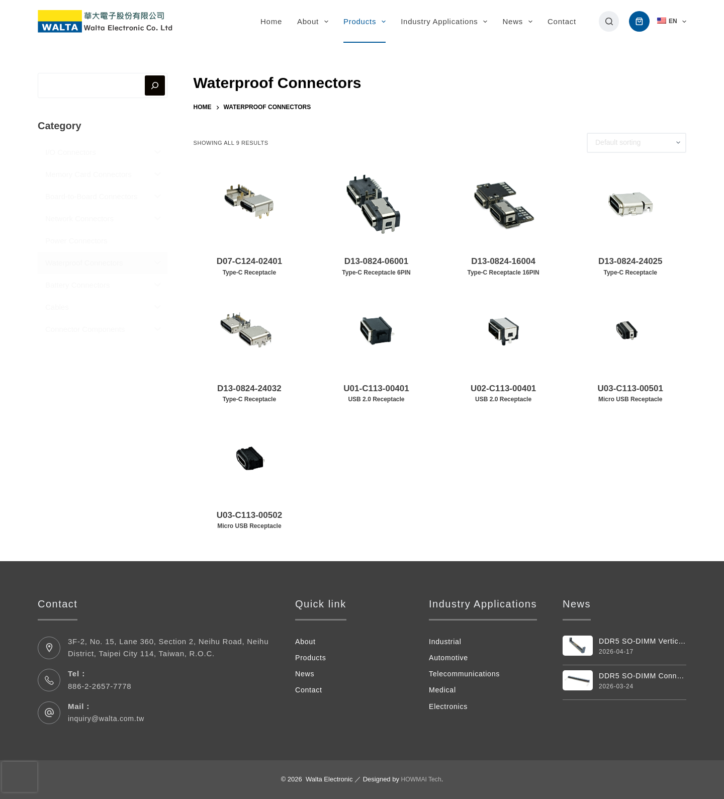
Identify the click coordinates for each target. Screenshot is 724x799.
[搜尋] (609, 21)
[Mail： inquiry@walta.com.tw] (49, 712)
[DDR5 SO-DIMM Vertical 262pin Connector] (578, 646)
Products (366, 22)
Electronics (449, 706)
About (314, 22)
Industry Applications (446, 22)
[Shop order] (636, 143)
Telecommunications (466, 673)
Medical (443, 689)
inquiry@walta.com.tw (108, 718)
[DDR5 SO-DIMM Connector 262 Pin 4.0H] (578, 681)
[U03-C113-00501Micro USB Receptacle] (630, 331)
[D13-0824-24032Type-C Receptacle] (250, 331)
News (519, 22)
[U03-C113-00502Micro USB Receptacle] (250, 457)
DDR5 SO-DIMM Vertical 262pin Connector (642, 641)
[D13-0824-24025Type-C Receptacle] (630, 204)
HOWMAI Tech (421, 779)
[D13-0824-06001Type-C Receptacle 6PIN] (376, 204)
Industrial (446, 641)
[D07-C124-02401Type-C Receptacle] (250, 204)
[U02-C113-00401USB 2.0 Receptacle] (503, 331)
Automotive (450, 657)
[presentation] (19, 777)
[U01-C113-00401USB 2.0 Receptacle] (376, 331)
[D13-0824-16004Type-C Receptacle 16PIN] (503, 204)
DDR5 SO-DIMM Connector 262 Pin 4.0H (642, 676)
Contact (562, 21)
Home (271, 21)
